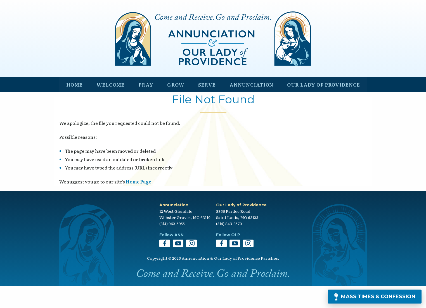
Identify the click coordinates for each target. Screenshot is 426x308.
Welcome (109, 105)
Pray (144, 105)
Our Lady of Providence (322, 105)
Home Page (138, 203)
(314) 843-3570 (229, 245)
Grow (173, 105)
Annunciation (248, 105)
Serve (203, 105)
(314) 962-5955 (172, 245)
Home (74, 105)
